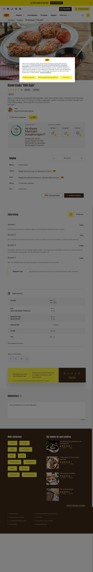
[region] (47, 69)
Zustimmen (66, 77)
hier (48, 71)
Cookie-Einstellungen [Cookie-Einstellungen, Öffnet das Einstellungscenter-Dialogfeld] (29, 77)
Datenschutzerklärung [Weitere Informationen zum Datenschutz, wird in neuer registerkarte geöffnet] (45, 72)
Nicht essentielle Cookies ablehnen (48, 77)
